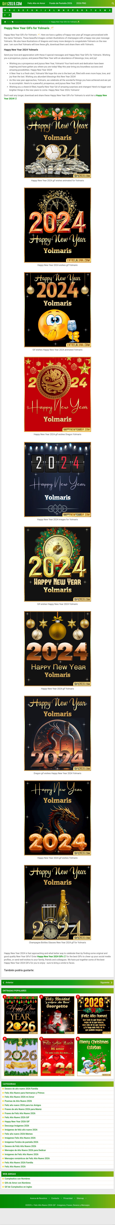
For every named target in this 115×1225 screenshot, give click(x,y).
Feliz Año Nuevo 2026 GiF (17, 1116)
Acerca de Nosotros (38, 1197)
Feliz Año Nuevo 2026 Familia (19, 1162)
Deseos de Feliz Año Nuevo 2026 (20, 1145)
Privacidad (67, 1197)
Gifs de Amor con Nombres (18, 1182)
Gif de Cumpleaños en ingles (18, 1186)
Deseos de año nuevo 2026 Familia (21, 1088)
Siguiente (104, 981)
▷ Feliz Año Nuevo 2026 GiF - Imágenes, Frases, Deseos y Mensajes (61, 1204)
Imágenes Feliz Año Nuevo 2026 (20, 1137)
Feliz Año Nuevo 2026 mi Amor (19, 1096)
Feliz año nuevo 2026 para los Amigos (23, 1104)
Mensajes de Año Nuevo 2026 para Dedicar (25, 1149)
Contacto (55, 1197)
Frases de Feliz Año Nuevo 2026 (20, 1112)
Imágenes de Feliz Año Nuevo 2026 (21, 1153)
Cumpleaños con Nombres (17, 1178)
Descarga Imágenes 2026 (17, 1124)
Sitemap (80, 1197)
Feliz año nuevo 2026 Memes (19, 1133)
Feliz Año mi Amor (36, 3)
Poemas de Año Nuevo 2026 (18, 1100)
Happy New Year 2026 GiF (17, 1120)
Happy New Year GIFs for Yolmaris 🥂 (26, 27)
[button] (5, 10)
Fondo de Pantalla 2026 (60, 3)
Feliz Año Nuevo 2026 (15, 1166)
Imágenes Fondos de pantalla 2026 (21, 1141)
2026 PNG (81, 3)
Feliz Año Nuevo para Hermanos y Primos (24, 1092)
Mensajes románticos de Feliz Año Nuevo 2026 (27, 1157)
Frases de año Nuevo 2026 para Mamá (23, 1108)
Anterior (9, 981)
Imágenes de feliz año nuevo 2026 (21, 1129)
